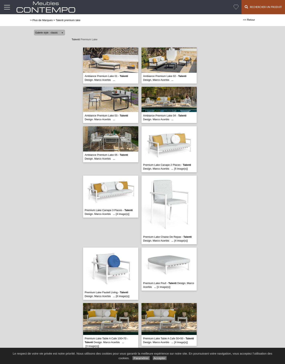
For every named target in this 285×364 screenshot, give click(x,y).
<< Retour (249, 19)
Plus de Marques (43, 20)
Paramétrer (141, 358)
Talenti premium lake (68, 20)
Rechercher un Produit (263, 7)
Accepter (159, 358)
